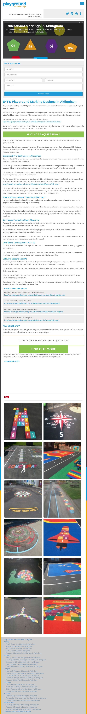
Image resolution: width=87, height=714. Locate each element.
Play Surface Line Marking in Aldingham (18, 639)
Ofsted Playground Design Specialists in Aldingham (24, 689)
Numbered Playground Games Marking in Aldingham (24, 678)
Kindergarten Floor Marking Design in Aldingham (23, 662)
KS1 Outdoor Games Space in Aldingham (20, 684)
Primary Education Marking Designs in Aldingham (23, 657)
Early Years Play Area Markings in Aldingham (21, 664)
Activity (6, 642)
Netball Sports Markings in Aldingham (19, 646)
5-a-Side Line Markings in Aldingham (19, 648)
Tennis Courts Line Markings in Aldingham (20, 644)
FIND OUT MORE (43, 349)
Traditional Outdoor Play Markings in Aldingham (22, 675)
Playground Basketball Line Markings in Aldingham (23, 653)
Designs (7, 669)
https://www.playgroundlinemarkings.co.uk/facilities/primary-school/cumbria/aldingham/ (34, 295)
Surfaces (7, 693)
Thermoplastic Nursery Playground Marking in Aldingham (26, 660)
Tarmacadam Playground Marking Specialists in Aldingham (26, 698)
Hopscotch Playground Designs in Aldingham (21, 671)
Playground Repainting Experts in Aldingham (21, 707)
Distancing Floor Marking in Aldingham (17, 711)
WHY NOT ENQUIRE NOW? (43, 134)
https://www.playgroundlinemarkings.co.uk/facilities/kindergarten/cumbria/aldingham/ (33, 312)
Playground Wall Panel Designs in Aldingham (21, 680)
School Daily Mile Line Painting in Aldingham (21, 691)
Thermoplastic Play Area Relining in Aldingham (22, 705)
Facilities (7, 655)
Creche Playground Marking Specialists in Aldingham (24, 666)
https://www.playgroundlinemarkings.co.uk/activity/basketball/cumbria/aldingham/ (31, 184)
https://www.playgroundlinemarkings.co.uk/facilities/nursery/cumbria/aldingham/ (32, 303)
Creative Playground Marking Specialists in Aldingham (25, 673)
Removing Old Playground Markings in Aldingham (23, 709)
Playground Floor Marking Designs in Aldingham (23, 700)
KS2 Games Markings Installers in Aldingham (21, 687)
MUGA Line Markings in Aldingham (18, 651)
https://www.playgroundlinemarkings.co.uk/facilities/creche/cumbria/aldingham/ (31, 320)
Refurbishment (9, 702)
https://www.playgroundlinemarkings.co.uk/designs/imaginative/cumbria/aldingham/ (32, 122)
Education (7, 682)
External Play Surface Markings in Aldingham (21, 696)
